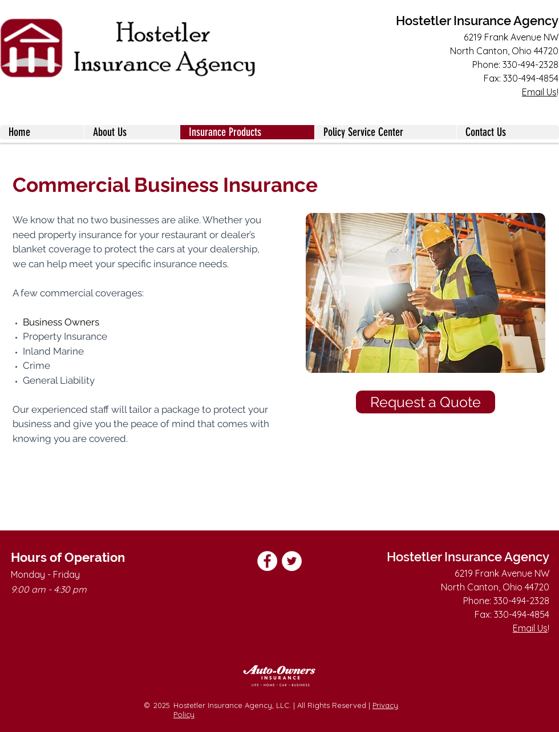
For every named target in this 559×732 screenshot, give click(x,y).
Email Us (539, 92)
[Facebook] (267, 561)
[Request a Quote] (425, 402)
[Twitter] (292, 561)
